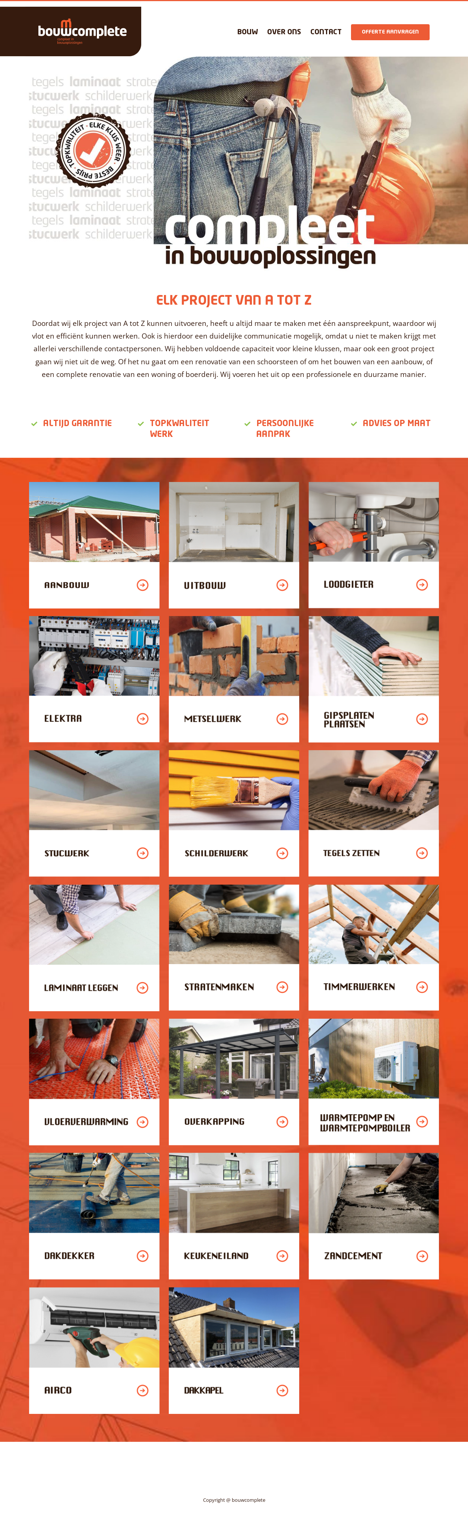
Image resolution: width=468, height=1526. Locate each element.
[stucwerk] (94, 753)
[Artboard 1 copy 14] (374, 1022)
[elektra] (94, 619)
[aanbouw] (94, 485)
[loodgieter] (374, 485)
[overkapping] (234, 1022)
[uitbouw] (234, 485)
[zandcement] (374, 1156)
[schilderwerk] (234, 753)
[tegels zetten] (374, 753)
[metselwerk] (234, 619)
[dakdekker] (94, 1156)
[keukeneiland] (234, 1156)
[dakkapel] (234, 1290)
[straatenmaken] (234, 887)
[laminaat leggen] (94, 887)
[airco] (94, 1290)
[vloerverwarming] (94, 1022)
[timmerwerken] (374, 887)
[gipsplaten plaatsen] (374, 619)
